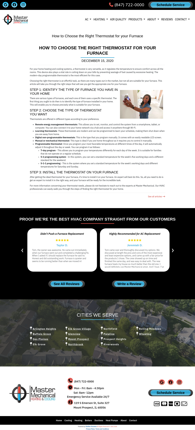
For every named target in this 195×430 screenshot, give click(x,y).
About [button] (152, 19)
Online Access (91, 426)
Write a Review (129, 284)
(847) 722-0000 (129, 5)
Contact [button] (181, 19)
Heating (78, 420)
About (124, 420)
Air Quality (118, 19)
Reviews (167, 19)
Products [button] (136, 19)
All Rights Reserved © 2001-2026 (107, 426)
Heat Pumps (112, 420)
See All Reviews (66, 284)
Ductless (99, 420)
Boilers (88, 420)
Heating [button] (99, 19)
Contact (133, 420)
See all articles (156, 196)
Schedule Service (171, 5)
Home (59, 420)
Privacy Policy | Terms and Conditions (97, 429)
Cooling (68, 420)
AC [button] (87, 19)
